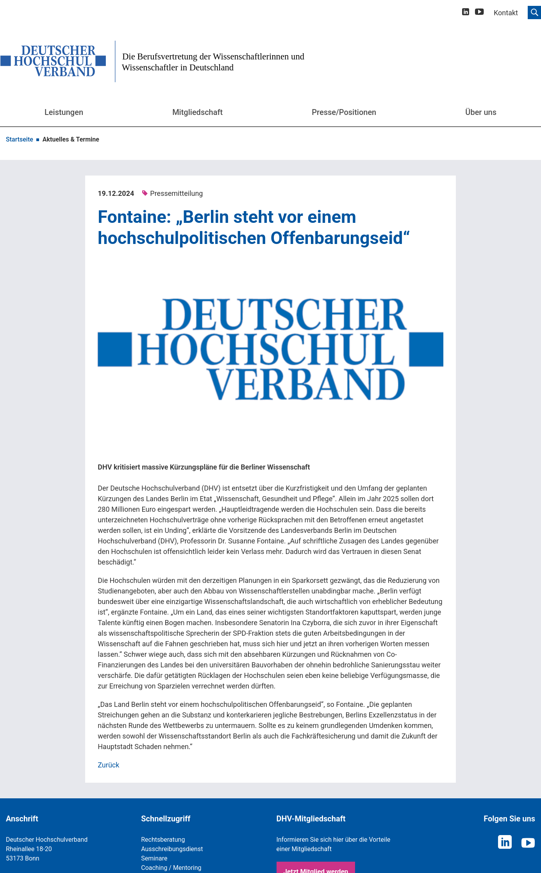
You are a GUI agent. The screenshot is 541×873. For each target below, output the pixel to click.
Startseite (19, 139)
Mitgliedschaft (197, 112)
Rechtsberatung (163, 839)
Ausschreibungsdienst (172, 849)
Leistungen (64, 112)
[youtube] (479, 13)
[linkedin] (465, 13)
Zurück (108, 765)
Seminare (154, 858)
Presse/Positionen (344, 112)
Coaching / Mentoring (171, 867)
